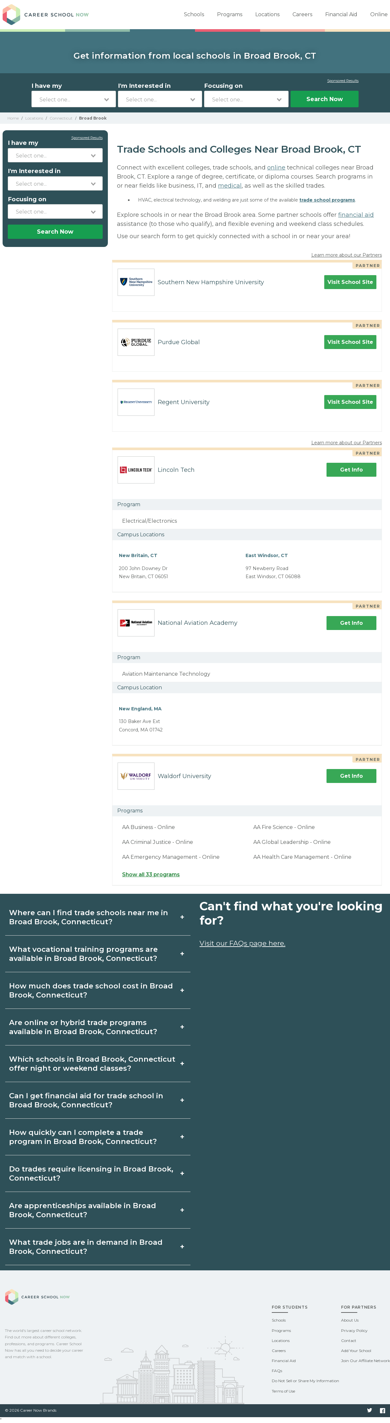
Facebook (382, 1410)
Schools (194, 14)
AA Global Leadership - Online (292, 842)
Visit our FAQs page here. (242, 943)
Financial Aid (341, 14)
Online (379, 14)
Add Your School (356, 1350)
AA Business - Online (148, 827)
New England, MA (140, 709)
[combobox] (74, 99)
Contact (348, 1340)
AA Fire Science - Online (284, 827)
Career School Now (48, 14)
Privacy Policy (354, 1330)
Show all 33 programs (151, 874)
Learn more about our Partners (346, 255)
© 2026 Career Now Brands (30, 1410)
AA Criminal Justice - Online (157, 842)
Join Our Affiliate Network (365, 1360)
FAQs (277, 1370)
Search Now (324, 99)
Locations (267, 14)
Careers (302, 14)
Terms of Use (283, 1391)
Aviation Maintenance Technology (166, 674)
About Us (350, 1320)
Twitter (369, 1410)
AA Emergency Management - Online (171, 857)
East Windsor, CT (267, 555)
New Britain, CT (138, 555)
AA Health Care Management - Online (302, 857)
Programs (229, 14)
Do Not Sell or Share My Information (305, 1380)
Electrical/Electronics (149, 521)
